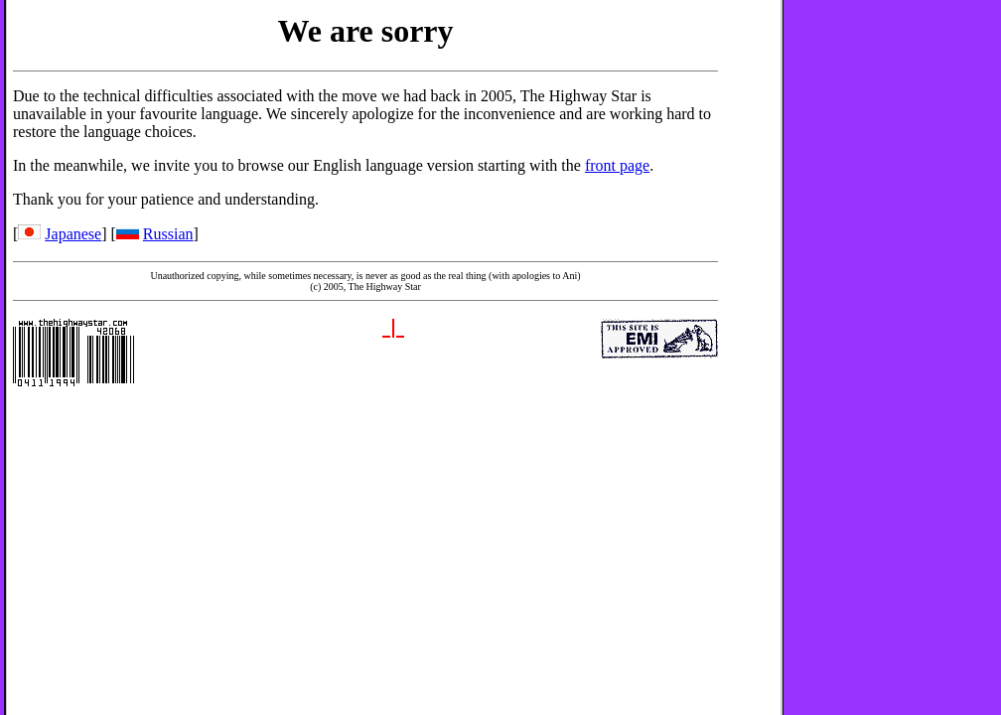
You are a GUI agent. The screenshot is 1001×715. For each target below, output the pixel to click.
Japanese (73, 233)
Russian (168, 233)
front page (617, 165)
